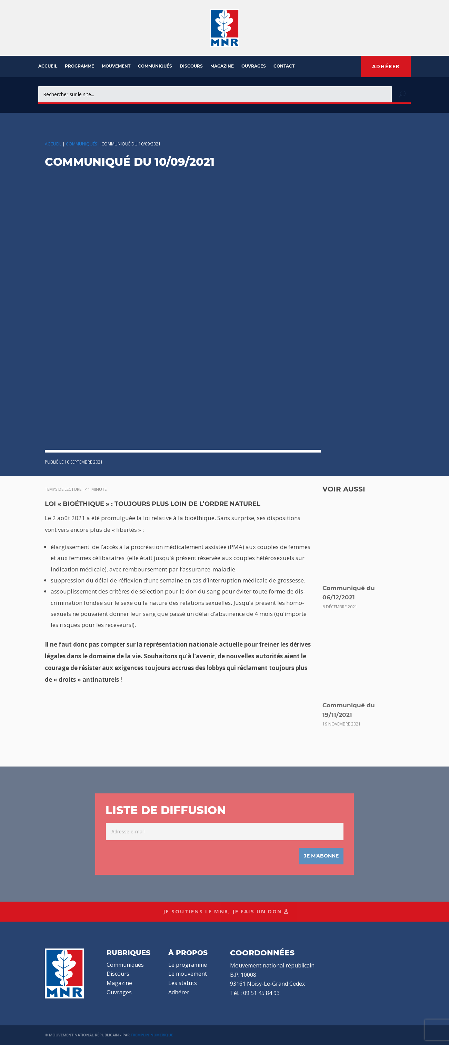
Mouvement (116, 66)
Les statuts (182, 983)
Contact (284, 66)
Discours (191, 66)
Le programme (187, 964)
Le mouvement (187, 973)
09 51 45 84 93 (261, 993)
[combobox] (215, 94)
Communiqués (155, 66)
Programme (79, 66)
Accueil (47, 66)
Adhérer (386, 66)
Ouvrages (253, 66)
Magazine (222, 66)
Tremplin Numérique (152, 1034)
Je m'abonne (321, 856)
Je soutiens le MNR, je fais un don (222, 911)
